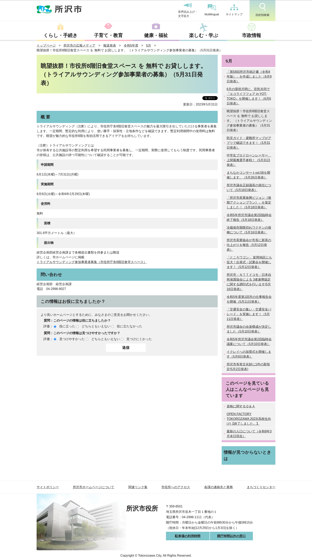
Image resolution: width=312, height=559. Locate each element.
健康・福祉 (156, 35)
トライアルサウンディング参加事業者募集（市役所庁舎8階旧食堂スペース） (92, 262)
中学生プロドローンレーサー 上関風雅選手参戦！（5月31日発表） (249, 160)
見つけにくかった (139, 339)
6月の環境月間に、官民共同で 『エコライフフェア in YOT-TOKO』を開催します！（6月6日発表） (249, 96)
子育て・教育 (108, 35)
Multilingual (212, 10)
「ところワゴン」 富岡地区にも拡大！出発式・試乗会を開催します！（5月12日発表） (249, 262)
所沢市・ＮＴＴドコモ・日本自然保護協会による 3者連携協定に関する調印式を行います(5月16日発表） (249, 282)
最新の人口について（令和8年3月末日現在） (249, 434)
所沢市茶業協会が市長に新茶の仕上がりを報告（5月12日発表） (249, 244)
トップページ (46, 45)
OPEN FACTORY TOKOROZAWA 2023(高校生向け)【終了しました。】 (249, 418)
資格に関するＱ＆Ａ (241, 406)
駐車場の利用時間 (187, 536)
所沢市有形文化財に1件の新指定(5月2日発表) (248, 367)
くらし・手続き (60, 35)
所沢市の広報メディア (79, 45)
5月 (148, 45)
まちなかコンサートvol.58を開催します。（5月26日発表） (248, 175)
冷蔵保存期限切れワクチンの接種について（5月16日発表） (249, 230)
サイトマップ (234, 10)
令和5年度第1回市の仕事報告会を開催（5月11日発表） (249, 299)
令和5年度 (131, 45)
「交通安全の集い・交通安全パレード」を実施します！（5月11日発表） (249, 314)
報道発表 (109, 45)
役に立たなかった (129, 326)
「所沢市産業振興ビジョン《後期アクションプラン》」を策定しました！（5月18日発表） (249, 202)
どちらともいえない (96, 326)
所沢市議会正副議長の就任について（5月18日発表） (249, 187)
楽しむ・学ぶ (203, 35)
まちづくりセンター (261, 487)
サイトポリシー (48, 487)
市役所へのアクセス (175, 487)
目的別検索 (262, 10)
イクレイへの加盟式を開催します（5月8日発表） (249, 354)
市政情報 (251, 35)
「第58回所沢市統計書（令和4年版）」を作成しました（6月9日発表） (249, 76)
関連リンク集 (137, 487)
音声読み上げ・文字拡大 (188, 10)
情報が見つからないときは (247, 455)
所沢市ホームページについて (93, 487)
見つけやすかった (72, 339)
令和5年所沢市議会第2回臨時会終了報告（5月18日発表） (249, 217)
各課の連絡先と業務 (218, 487)
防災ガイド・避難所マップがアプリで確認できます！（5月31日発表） (249, 142)
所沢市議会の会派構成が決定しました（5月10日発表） (249, 329)
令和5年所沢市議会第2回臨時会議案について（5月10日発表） (249, 342)
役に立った (67, 326)
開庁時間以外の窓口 (231, 536)
